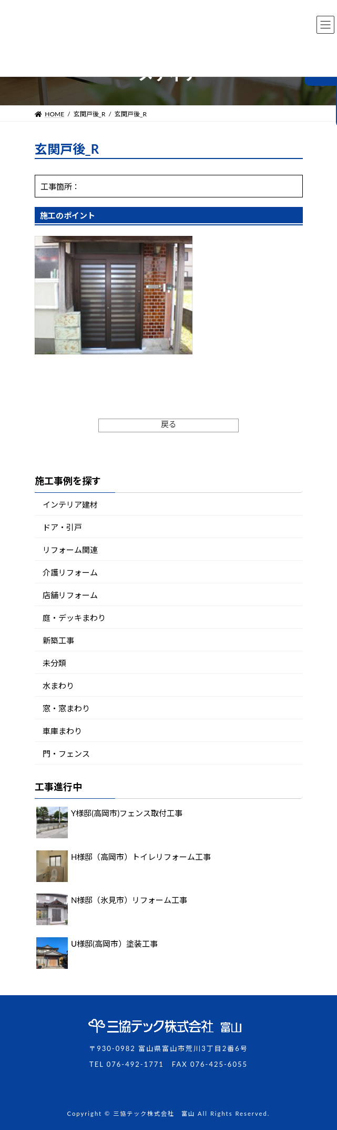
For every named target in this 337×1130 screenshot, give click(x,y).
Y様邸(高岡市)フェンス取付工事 (126, 813)
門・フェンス (66, 753)
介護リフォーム (70, 572)
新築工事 (58, 640)
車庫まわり (62, 731)
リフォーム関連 (70, 549)
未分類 (54, 663)
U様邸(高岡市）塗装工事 (114, 943)
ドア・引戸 (62, 527)
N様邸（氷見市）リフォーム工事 (129, 900)
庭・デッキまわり (74, 617)
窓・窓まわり (66, 708)
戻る (169, 424)
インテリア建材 (70, 504)
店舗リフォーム (70, 595)
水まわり (58, 685)
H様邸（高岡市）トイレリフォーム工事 (141, 856)
